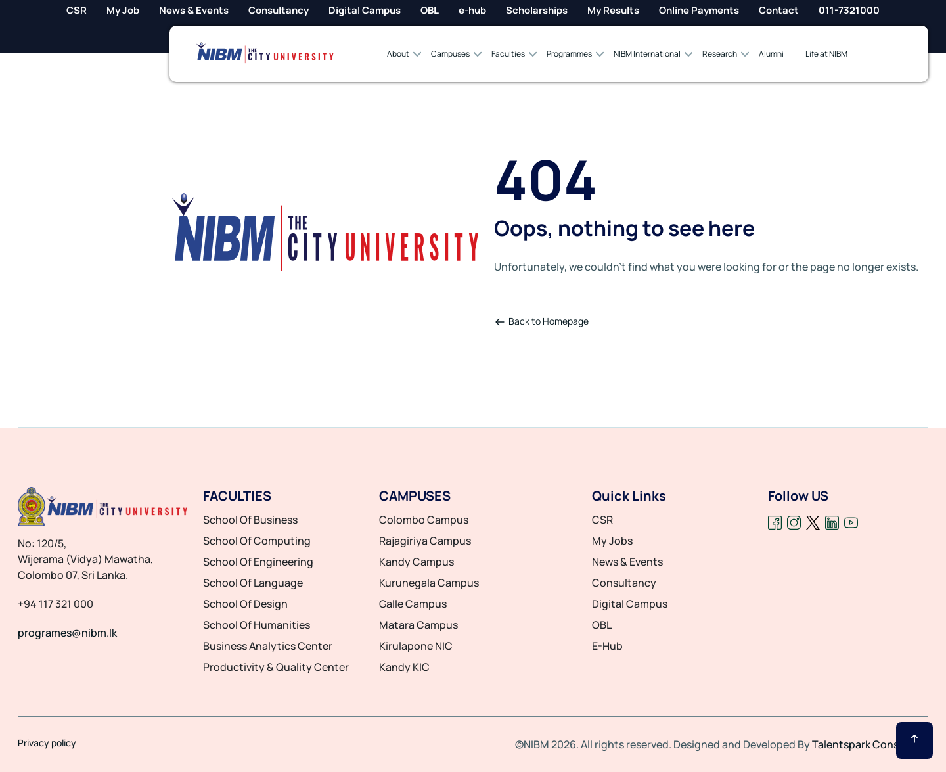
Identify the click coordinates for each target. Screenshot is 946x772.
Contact (779, 10)
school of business (250, 519)
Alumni (771, 53)
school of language (253, 583)
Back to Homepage (542, 321)
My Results (613, 10)
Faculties (508, 53)
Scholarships (537, 10)
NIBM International (647, 53)
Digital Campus (364, 10)
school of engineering (258, 562)
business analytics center (267, 646)
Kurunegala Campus (429, 583)
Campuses (450, 53)
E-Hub (607, 646)
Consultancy (278, 10)
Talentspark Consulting (870, 744)
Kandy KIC (404, 667)
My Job (122, 10)
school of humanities (256, 625)
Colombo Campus (423, 519)
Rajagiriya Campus (425, 541)
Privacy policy (47, 743)
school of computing (257, 541)
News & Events (194, 10)
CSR (76, 10)
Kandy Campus (416, 562)
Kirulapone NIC (416, 646)
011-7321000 (849, 10)
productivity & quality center (276, 667)
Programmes (569, 53)
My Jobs (612, 541)
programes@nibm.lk (67, 632)
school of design (245, 604)
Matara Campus (418, 625)
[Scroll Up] (914, 740)
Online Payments (699, 10)
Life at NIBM (826, 53)
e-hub (472, 10)
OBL (429, 10)
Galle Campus (413, 604)
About (398, 53)
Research (719, 53)
